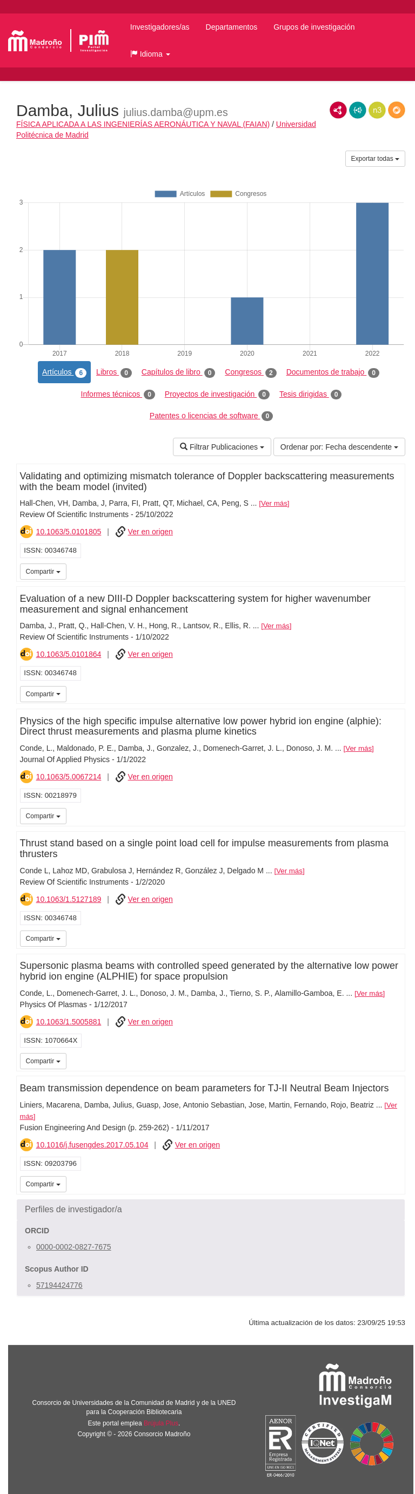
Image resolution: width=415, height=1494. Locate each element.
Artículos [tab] (64, 372)
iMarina (395, 570)
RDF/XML (338, 110)
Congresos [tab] (250, 372)
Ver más (274, 503)
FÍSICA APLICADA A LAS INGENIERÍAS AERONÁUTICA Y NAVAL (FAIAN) (143, 124)
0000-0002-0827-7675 (73, 1246)
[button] (150, 53)
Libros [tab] (114, 372)
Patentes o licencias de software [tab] (211, 416)
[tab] (211, 1209)
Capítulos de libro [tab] (179, 372)
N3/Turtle (377, 110)
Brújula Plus (161, 1423)
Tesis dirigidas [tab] (310, 394)
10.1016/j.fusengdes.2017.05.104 (92, 1144)
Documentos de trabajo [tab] (332, 372)
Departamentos (232, 27)
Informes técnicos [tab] (118, 394)
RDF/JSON (396, 110)
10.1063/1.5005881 (69, 1021)
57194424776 (59, 1285)
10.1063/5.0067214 (69, 776)
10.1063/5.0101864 (69, 654)
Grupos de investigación (313, 27)
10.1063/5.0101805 (69, 531)
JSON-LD (357, 110)
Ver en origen (150, 531)
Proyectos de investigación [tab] (217, 394)
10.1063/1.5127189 (69, 899)
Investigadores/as (160, 27)
